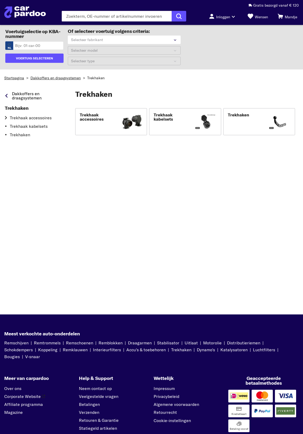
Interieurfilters (107, 349)
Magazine (13, 412)
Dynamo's (206, 349)
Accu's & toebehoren (146, 349)
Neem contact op (95, 388)
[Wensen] (258, 16)
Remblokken (111, 342)
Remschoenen (79, 342)
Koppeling (47, 349)
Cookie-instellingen (172, 420)
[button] (111, 121)
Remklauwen (75, 349)
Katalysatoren (234, 349)
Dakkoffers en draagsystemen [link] (27, 95)
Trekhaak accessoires (31, 117)
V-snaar (32, 356)
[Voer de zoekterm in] (117, 16)
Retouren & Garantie (99, 420)
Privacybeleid (166, 396)
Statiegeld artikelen (98, 428)
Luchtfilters (264, 349)
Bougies (12, 356)
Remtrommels (47, 342)
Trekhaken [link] (17, 108)
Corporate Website (24, 396)
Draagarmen (140, 342)
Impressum (164, 388)
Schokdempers (18, 349)
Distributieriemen (243, 342)
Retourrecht (165, 412)
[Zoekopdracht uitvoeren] (179, 16)
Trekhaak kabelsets (29, 126)
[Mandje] (287, 16)
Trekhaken (96, 78)
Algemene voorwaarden (176, 404)
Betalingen (89, 404)
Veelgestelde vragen (98, 396)
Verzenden (89, 412)
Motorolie (212, 342)
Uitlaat (191, 342)
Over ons (12, 388)
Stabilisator (168, 342)
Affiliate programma (23, 404)
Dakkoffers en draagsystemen (55, 78)
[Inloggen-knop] (223, 16)
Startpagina (14, 78)
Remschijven (16, 342)
